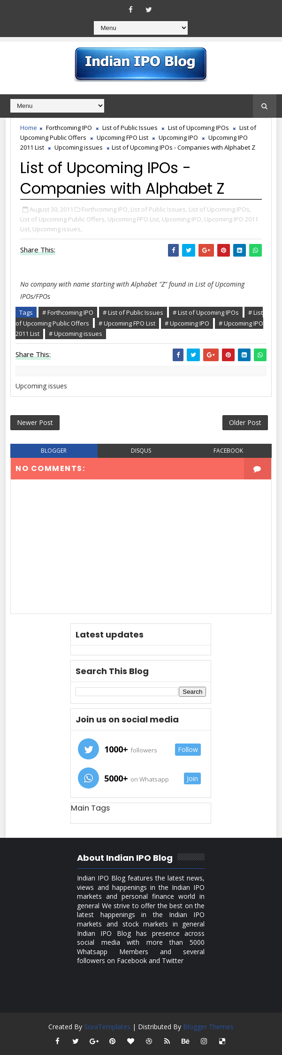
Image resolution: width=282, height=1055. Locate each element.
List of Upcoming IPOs (198, 127)
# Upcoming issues (75, 333)
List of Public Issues (130, 127)
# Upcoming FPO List (127, 323)
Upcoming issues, (57, 229)
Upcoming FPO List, (133, 219)
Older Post (245, 422)
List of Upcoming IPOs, (220, 209)
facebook (228, 451)
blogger (54, 451)
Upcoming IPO (178, 137)
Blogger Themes (208, 1026)
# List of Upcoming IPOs (206, 312)
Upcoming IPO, (182, 219)
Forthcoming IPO (69, 127)
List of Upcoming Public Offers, (63, 219)
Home (28, 127)
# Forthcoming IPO (67, 312)
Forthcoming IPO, (105, 209)
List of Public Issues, (158, 209)
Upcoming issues (78, 147)
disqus (141, 451)
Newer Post (35, 422)
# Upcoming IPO (187, 323)
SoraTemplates (107, 1026)
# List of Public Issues (133, 312)
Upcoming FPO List (122, 137)
